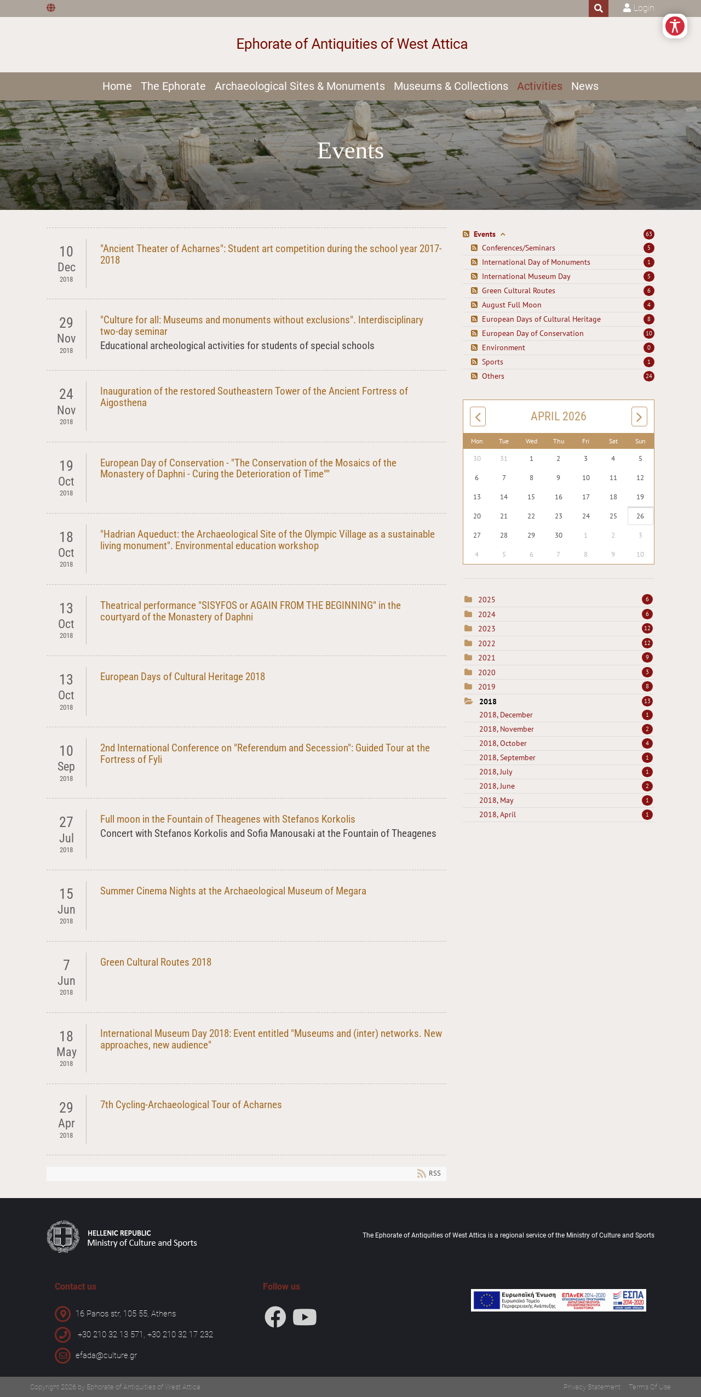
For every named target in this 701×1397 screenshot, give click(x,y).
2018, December (566, 715)
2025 (487, 600)
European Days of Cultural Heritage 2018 (182, 676)
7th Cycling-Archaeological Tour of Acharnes (191, 1104)
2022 (487, 643)
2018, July (566, 772)
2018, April (566, 814)
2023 (487, 629)
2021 (487, 658)
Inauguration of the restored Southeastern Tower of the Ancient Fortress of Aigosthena (254, 397)
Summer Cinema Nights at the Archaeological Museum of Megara (233, 891)
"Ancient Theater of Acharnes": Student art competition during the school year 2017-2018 (271, 254)
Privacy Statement (592, 1386)
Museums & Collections (451, 86)
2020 (487, 672)
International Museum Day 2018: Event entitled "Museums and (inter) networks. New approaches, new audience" (271, 1039)
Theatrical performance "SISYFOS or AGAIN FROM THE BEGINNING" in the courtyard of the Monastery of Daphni (250, 611)
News (585, 86)
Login (644, 8)
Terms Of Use (650, 1386)
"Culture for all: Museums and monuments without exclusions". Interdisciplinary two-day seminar (261, 325)
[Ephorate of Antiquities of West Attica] (350, 45)
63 (649, 234)
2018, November (566, 729)
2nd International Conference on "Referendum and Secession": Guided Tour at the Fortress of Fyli (265, 754)
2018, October (566, 743)
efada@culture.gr (106, 1355)
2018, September (566, 757)
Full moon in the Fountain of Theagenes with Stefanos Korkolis (227, 819)
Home (117, 86)
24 (649, 376)
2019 (487, 687)
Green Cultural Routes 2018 (155, 962)
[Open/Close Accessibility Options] (675, 26)
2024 (487, 614)
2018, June (566, 786)
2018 (488, 701)
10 (649, 333)
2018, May (566, 800)
